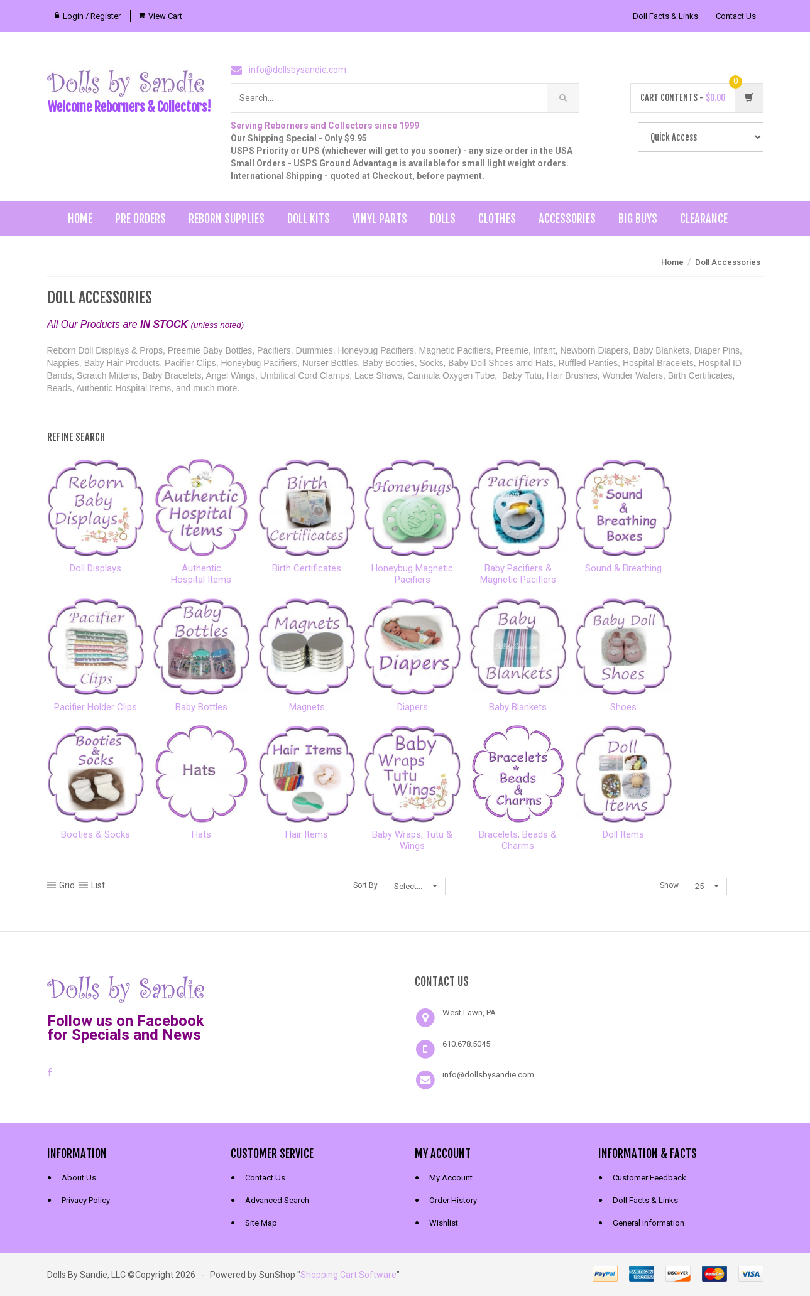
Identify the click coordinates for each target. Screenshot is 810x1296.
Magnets (307, 707)
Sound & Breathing (623, 568)
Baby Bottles (201, 707)
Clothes (497, 218)
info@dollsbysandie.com (297, 70)
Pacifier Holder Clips (95, 707)
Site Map (261, 1223)
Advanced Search (277, 1200)
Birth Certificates (306, 568)
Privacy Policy (86, 1200)
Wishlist (443, 1223)
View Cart (165, 16)
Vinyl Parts (380, 218)
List (92, 885)
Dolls (443, 218)
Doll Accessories (727, 262)
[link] (313, 987)
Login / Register (92, 16)
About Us (79, 1177)
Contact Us (736, 16)
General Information (648, 1223)
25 (707, 886)
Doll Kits (308, 218)
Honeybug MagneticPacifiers (412, 574)
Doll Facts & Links (665, 16)
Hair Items (306, 834)
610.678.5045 (466, 1044)
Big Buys (637, 218)
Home (80, 218)
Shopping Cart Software (348, 1275)
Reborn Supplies (227, 218)
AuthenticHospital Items (201, 574)
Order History (453, 1200)
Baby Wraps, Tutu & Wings (412, 840)
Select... (415, 886)
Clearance (704, 218)
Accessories (567, 218)
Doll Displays (95, 568)
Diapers (412, 707)
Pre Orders (140, 218)
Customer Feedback (649, 1177)
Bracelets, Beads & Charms (518, 840)
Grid (61, 885)
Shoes (623, 707)
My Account (451, 1177)
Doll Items (623, 834)
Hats (201, 834)
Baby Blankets (518, 707)
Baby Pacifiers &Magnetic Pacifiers (518, 574)
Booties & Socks (95, 834)
